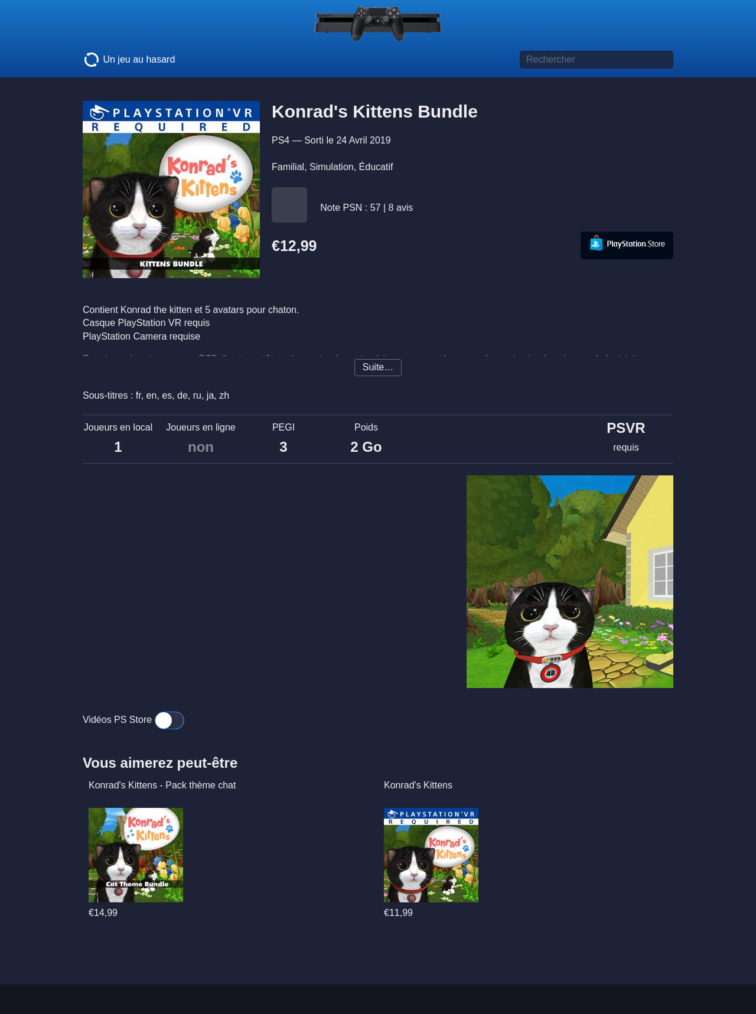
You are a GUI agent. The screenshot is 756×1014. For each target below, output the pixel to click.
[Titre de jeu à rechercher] (596, 60)
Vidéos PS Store (133, 720)
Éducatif (376, 167)
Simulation (331, 167)
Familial (288, 167)
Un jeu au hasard (129, 60)
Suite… (378, 367)
